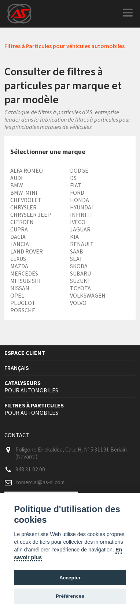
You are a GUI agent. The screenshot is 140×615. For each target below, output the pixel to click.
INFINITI (81, 214)
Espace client (24, 352)
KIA (74, 236)
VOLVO (78, 302)
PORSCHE (22, 310)
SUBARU (80, 273)
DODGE (79, 170)
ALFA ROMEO (26, 170)
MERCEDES (24, 273)
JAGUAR (80, 229)
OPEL (17, 295)
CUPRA (19, 229)
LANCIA (19, 244)
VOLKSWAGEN (88, 295)
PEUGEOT (23, 302)
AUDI (16, 177)
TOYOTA (80, 288)
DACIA (18, 236)
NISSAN (19, 288)
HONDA (79, 200)
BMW (16, 185)
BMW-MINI (23, 192)
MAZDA (19, 266)
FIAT (75, 185)
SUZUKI (79, 280)
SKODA (79, 266)
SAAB (76, 251)
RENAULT (82, 244)
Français (16, 367)
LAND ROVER (26, 251)
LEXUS (18, 258)
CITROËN (22, 222)
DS (73, 177)
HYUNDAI (81, 207)
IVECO (77, 222)
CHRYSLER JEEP (30, 214)
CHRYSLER (23, 207)
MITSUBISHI (25, 280)
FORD (77, 192)
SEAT (76, 258)
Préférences (70, 596)
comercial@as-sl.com (40, 482)
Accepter (70, 577)
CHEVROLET (25, 200)
